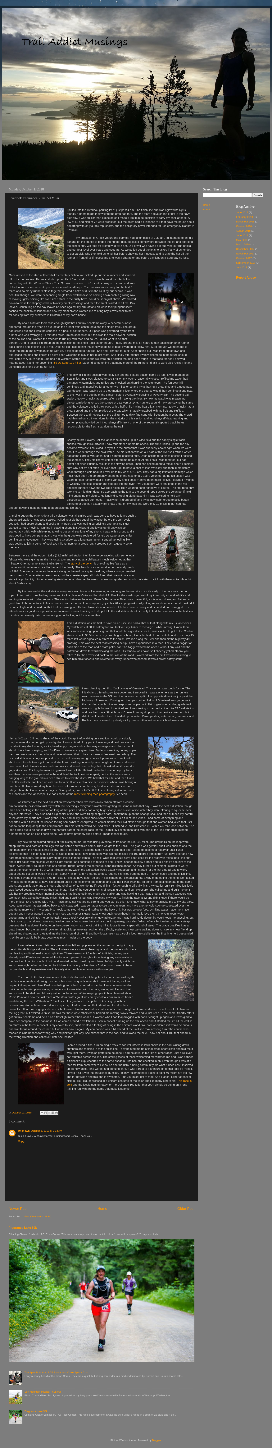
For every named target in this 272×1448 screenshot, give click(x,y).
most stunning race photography (94, 794)
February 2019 (244, 217)
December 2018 (245, 221)
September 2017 (245, 262)
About (206, 209)
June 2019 (242, 212)
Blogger (156, 1440)
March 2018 (243, 244)
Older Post (185, 1209)
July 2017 (241, 267)
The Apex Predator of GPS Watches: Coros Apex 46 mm (56, 1372)
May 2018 (241, 240)
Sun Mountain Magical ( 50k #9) (42, 1391)
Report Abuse (246, 277)
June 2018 (242, 235)
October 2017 (244, 258)
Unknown (24, 1130)
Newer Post (18, 1209)
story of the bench (82, 563)
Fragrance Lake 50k (23, 1227)
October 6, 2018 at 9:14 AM (46, 1130)
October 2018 (244, 226)
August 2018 (243, 230)
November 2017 (245, 253)
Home (102, 1209)
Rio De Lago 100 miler (67, 362)
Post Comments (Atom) (38, 1216)
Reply (21, 1141)
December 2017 (245, 249)
